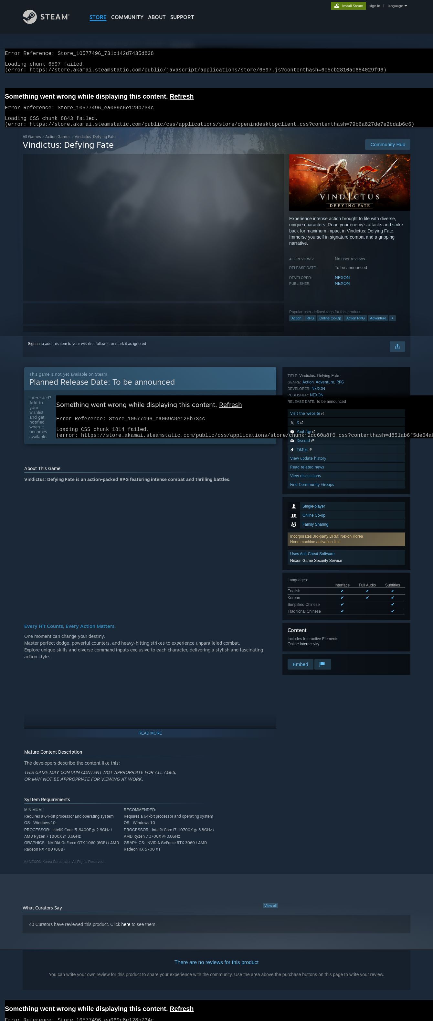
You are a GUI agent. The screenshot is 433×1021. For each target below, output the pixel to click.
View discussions (305, 640)
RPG (310, 326)
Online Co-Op (330, 326)
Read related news (307, 631)
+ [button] (392, 326)
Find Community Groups (312, 649)
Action (296, 326)
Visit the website (307, 578)
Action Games (57, 144)
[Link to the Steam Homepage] (51, 22)
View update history (308, 623)
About (157, 17)
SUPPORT (182, 17)
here (126, 935)
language (395, 6)
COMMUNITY (127, 17)
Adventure (378, 326)
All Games (32, 144)
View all (270, 917)
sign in (374, 6)
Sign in (34, 351)
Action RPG (355, 326)
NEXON (342, 285)
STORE (98, 17)
